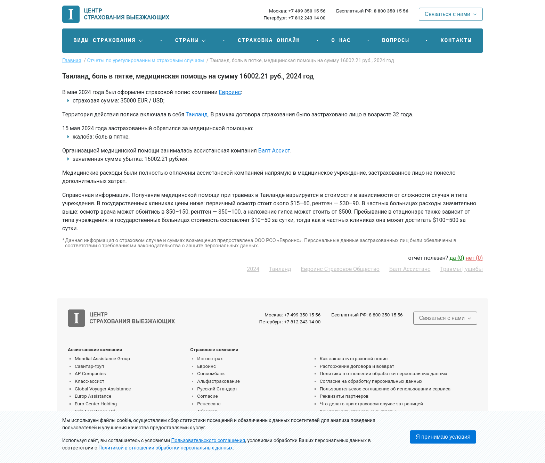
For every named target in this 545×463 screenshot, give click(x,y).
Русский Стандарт (217, 388)
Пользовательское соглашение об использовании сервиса (385, 388)
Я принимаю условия (443, 437)
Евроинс (230, 92)
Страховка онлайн (269, 41)
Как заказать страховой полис (354, 358)
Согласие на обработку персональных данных (371, 381)
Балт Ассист (274, 150)
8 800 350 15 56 (391, 11)
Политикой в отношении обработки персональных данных (165, 447)
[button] (109, 40)
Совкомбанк (211, 373)
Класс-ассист (89, 381)
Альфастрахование (218, 381)
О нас (341, 41)
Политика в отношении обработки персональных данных (383, 373)
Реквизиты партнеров (344, 396)
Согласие (207, 396)
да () (456, 258)
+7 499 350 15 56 (307, 11)
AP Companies (90, 373)
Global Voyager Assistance (103, 388)
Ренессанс (208, 403)
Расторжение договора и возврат (357, 366)
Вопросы (395, 41)
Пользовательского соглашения (208, 440)
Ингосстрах (209, 358)
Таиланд (197, 114)
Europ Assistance (93, 396)
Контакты (456, 41)
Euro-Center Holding (96, 403)
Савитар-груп (89, 366)
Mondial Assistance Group (102, 358)
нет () (474, 258)
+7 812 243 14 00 (307, 17)
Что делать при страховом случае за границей (371, 403)
